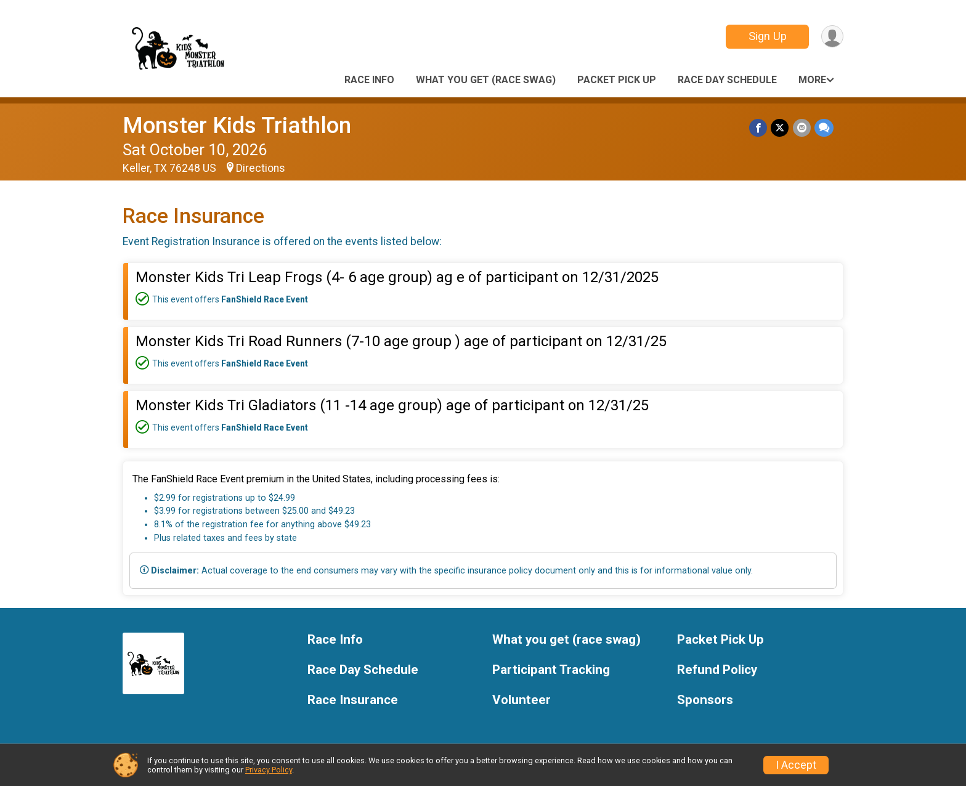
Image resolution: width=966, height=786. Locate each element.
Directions (260, 168)
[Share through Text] (824, 128)
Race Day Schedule (727, 80)
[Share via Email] (802, 128)
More (812, 80)
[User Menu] (832, 36)
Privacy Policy (268, 769)
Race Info (369, 80)
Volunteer (521, 700)
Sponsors (705, 700)
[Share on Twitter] (780, 128)
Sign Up (767, 36)
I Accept (796, 765)
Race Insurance (352, 700)
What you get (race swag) (486, 80)
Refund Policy (717, 670)
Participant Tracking (551, 670)
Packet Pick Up (616, 80)
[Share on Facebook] (759, 128)
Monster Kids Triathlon (237, 125)
